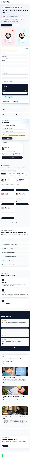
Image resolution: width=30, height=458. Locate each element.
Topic (3, 71)
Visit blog (5, 363)
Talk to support (15, 101)
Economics (21, 175)
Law (16, 175)
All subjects (4, 173)
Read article (5, 382)
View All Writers (15, 222)
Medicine (26, 175)
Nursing (14, 173)
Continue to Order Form (15, 92)
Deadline (3, 60)
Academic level (4, 56)
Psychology (4, 175)
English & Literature (20, 173)
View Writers (12, 157)
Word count (4, 75)
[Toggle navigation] (28, 2)
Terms (7, 455)
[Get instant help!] (2, 455)
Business (9, 173)
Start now (5, 445)
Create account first (5, 101)
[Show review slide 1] (14, 347)
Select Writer (8, 190)
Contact (10, 455)
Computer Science (11, 175)
